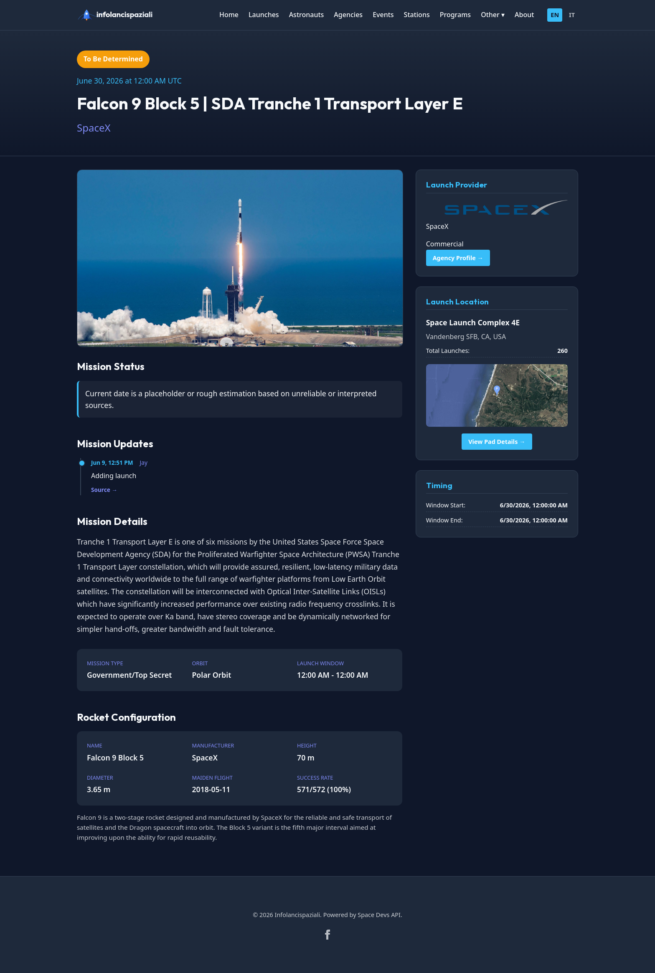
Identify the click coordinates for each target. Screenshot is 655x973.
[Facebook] (327, 935)
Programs (455, 14)
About (524, 14)
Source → (104, 490)
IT (572, 15)
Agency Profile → (458, 258)
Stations (417, 14)
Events (383, 14)
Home (229, 14)
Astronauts (306, 14)
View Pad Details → (496, 442)
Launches (264, 14)
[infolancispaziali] (118, 15)
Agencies (348, 14)
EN (555, 15)
